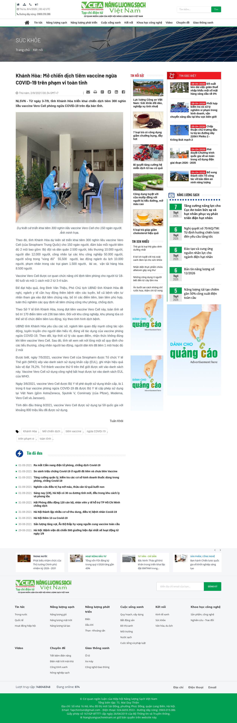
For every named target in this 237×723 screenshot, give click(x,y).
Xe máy (89, 661)
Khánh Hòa (30, 431)
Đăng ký (212, 586)
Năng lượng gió (58, 614)
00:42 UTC (44, 9)
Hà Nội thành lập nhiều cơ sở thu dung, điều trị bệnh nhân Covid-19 (75, 511)
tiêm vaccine (73, 431)
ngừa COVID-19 (96, 431)
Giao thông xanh (203, 22)
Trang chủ (23, 50)
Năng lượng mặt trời (61, 620)
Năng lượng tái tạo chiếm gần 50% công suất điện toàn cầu (201, 293)
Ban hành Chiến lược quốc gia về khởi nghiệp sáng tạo (204, 564)
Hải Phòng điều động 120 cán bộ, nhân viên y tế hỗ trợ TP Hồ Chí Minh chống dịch (77, 504)
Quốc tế (19, 620)
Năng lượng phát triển (84, 22)
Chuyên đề (182, 22)
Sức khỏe (161, 620)
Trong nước (40, 556)
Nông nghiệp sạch (59, 672)
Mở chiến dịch (51, 431)
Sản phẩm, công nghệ (202, 556)
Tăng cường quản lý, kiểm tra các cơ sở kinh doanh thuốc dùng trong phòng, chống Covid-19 (76, 479)
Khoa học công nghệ (149, 22)
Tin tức (38, 22)
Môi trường (126, 631)
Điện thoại (195, 687)
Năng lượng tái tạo (60, 625)
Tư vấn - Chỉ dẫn (147, 556)
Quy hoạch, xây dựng (131, 614)
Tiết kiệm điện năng (60, 655)
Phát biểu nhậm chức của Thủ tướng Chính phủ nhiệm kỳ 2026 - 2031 (47, 564)
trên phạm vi (26, 438)
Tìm (216, 9)
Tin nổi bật (137, 75)
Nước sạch (126, 637)
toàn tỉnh (45, 438)
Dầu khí (89, 624)
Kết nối (128, 22)
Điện (87, 619)
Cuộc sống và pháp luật (133, 643)
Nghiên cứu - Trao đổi (202, 620)
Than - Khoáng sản (95, 630)
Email (212, 687)
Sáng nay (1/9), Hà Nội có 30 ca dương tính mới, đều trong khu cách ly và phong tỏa (77, 495)
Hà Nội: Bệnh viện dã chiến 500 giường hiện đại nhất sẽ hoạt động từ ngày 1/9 (76, 532)
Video (169, 22)
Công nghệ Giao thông (97, 667)
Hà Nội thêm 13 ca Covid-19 (51, 518)
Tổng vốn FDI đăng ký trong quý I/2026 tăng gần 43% (100, 564)
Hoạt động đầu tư (96, 556)
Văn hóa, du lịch (164, 625)
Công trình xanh (59, 667)
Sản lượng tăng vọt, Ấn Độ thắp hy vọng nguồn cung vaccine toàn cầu (77, 524)
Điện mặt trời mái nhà (62, 661)
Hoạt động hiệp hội (25, 625)
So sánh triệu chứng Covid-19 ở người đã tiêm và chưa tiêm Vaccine (75, 471)
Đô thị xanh (126, 625)
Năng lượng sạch (56, 22)
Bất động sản (127, 620)
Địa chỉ (178, 687)
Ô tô (87, 655)
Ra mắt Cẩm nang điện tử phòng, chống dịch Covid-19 (67, 465)
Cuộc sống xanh (111, 22)
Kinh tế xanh (162, 614)
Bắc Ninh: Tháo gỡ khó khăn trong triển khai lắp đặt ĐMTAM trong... (151, 564)
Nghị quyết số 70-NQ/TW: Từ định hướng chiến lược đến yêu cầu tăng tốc (201, 232)
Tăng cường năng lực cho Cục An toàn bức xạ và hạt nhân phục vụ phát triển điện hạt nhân (202, 212)
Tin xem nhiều (140, 241)
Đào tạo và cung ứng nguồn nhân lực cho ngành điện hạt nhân (198, 253)
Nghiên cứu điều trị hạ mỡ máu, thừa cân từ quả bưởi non (69, 486)
